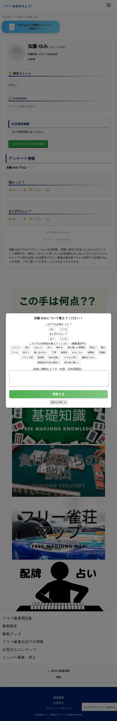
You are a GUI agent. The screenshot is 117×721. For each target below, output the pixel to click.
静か (103, 346)
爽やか (59, 346)
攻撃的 (91, 351)
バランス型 (27, 356)
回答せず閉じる (58, 404)
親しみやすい (40, 351)
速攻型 (41, 356)
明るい (93, 346)
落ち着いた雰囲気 (76, 346)
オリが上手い (70, 356)
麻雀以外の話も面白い (49, 361)
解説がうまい (88, 356)
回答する (58, 395)
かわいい (38, 346)
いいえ (64, 327)
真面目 (64, 351)
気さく (26, 351)
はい (52, 327)
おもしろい (77, 351)
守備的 (102, 351)
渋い (49, 346)
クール (15, 351)
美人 (27, 346)
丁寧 (54, 351)
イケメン (16, 346)
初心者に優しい (71, 361)
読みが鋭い (54, 356)
